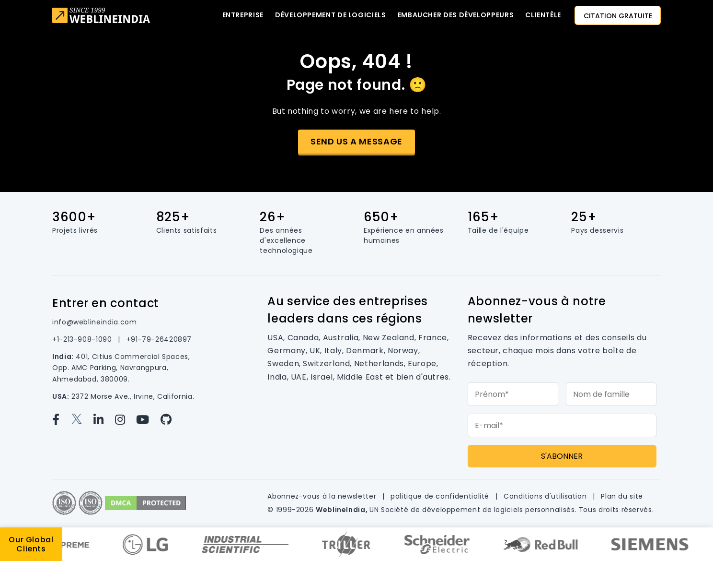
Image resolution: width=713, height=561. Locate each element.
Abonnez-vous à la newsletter (323, 496)
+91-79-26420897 (159, 339)
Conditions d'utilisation (546, 496)
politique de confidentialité (441, 496)
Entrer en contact (105, 303)
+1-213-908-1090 (83, 339)
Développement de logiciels (330, 15)
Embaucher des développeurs (456, 15)
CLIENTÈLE (543, 15)
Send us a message (356, 141)
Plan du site (622, 496)
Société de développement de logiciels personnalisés (478, 509)
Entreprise (243, 15)
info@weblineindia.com (94, 322)
